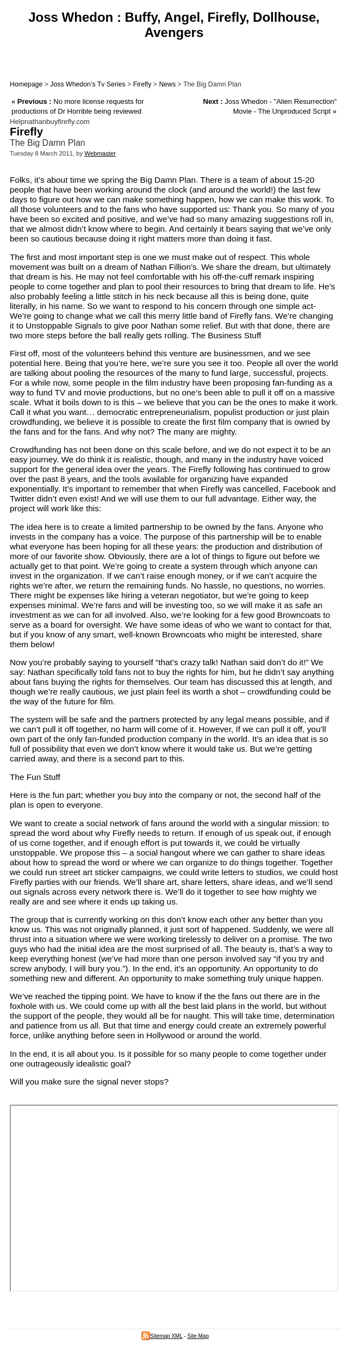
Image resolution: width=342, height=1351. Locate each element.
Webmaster (100, 153)
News (167, 84)
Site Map (198, 1336)
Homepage (26, 84)
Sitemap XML (162, 1336)
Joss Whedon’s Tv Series (87, 84)
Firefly (142, 84)
